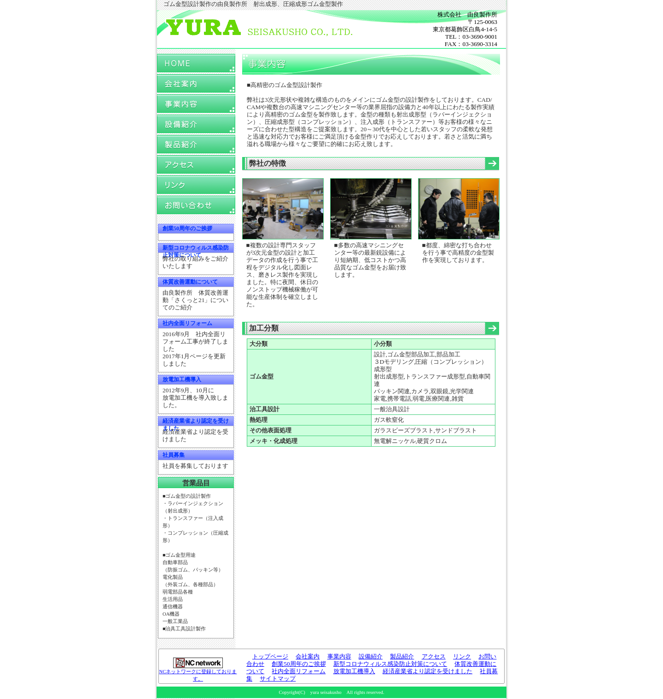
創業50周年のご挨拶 (187, 228)
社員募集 (174, 455)
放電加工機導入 (182, 379)
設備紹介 (196, 124)
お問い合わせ (196, 205)
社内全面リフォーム (187, 323)
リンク (196, 184)
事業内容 (196, 103)
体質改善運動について (190, 282)
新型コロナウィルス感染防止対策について (390, 663)
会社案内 (196, 83)
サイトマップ (278, 678)
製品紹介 (196, 144)
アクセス (196, 164)
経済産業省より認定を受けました (427, 671)
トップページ (196, 63)
